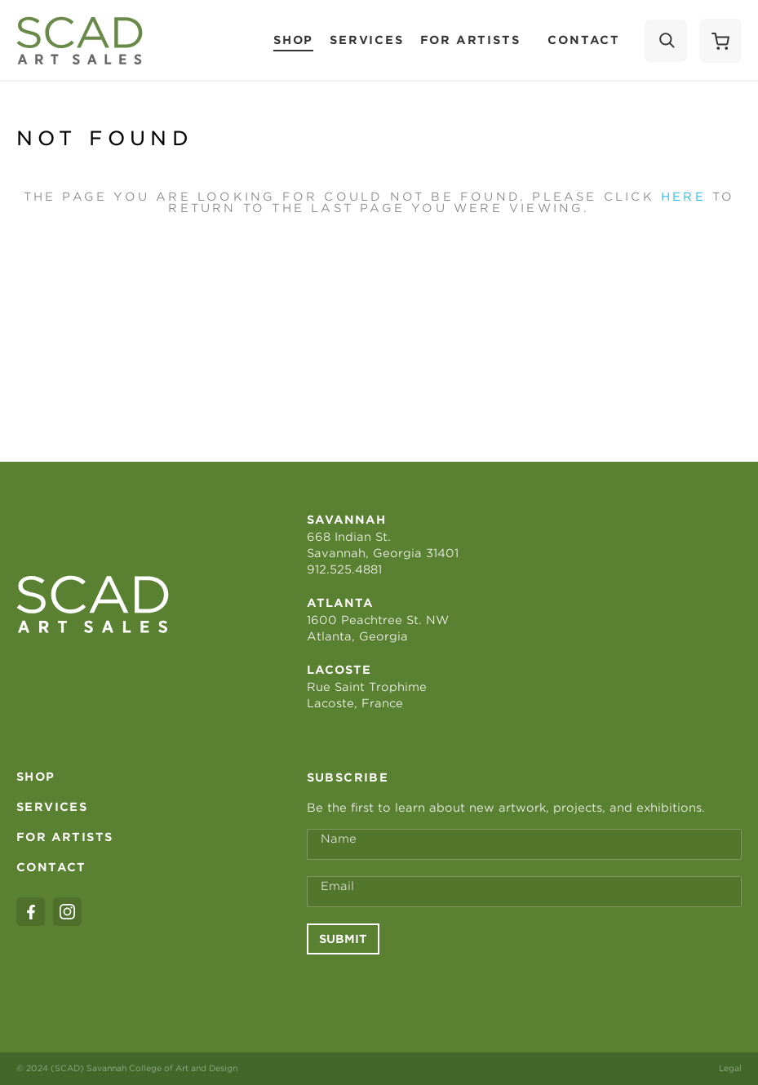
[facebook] (30, 911)
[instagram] (67, 911)
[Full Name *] (524, 844)
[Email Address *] (524, 891)
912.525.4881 (344, 569)
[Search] (666, 41)
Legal (730, 1068)
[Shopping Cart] (720, 41)
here (683, 196)
